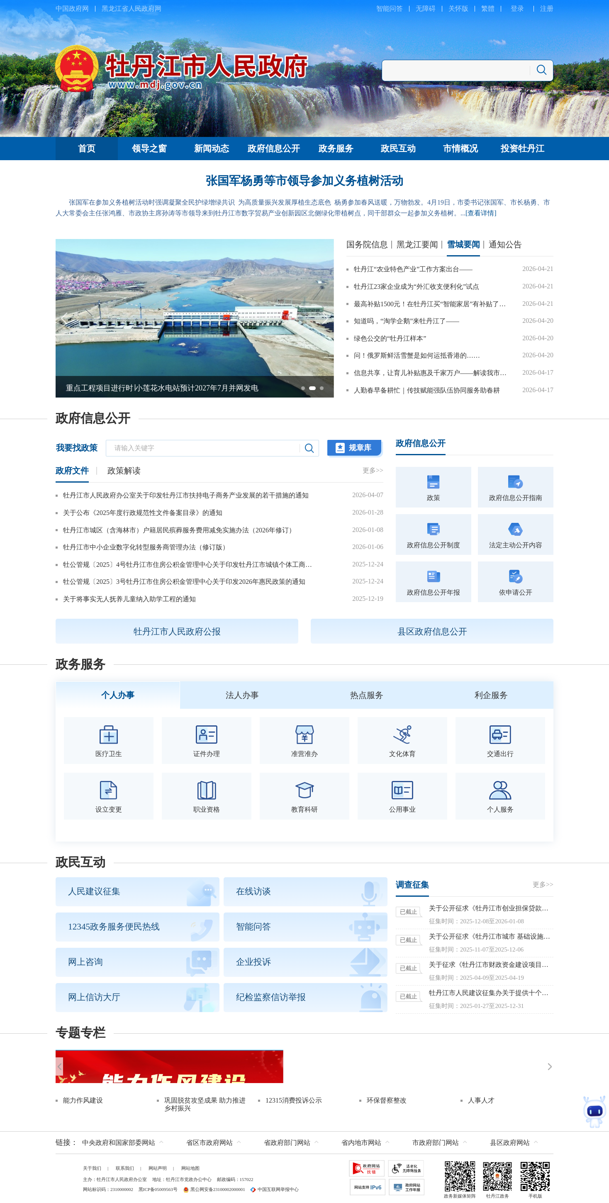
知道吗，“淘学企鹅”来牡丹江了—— (406, 321)
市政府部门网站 (435, 1140)
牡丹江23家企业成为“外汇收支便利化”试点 (416, 286)
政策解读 (124, 470)
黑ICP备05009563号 (158, 1187)
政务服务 (80, 664)
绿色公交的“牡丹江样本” (390, 338)
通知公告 (505, 244)
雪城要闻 (463, 244)
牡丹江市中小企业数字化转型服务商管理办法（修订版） (146, 547)
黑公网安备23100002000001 (214, 1187)
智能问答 (389, 8)
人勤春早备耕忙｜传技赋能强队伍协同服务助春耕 (427, 390)
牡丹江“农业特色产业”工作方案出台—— (413, 269)
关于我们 (92, 1166)
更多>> (373, 470)
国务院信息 (367, 244)
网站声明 (158, 1166)
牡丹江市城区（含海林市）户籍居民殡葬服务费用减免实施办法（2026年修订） (179, 530)
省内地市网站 (361, 1140)
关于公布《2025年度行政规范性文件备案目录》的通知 (142, 512)
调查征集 (412, 883)
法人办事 (242, 694)
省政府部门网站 (287, 1140)
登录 (517, 8)
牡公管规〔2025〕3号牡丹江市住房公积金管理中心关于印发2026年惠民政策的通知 (184, 581)
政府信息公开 (93, 418)
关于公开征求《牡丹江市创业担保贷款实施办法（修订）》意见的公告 (491, 906)
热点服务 (366, 694)
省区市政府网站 (209, 1140)
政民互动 (80, 861)
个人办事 (117, 694)
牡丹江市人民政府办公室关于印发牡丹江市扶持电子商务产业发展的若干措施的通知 (186, 495)
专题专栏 (80, 1031)
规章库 (360, 448)
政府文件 (72, 470)
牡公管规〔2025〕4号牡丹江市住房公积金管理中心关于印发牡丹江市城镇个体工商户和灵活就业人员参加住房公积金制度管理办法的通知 (190, 564)
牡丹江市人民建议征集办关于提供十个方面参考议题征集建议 (491, 991)
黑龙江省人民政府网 (131, 8)
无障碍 (426, 8)
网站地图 (190, 1166)
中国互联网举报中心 (274, 1187)
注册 (546, 8)
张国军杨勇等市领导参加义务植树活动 (304, 180)
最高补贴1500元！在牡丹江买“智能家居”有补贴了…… (433, 303)
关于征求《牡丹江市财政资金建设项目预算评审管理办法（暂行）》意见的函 (491, 962)
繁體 (488, 8)
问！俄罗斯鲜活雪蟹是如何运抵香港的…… (417, 355)
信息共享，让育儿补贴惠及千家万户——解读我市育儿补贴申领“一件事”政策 (433, 372)
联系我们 (125, 1166)
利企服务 (491, 694)
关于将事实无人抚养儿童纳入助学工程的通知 (129, 599)
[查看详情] (481, 213)
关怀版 (458, 8)
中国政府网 (72, 8)
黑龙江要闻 (417, 244)
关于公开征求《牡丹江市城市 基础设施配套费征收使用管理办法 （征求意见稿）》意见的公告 (491, 934)
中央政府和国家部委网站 (118, 1140)
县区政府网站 (510, 1140)
